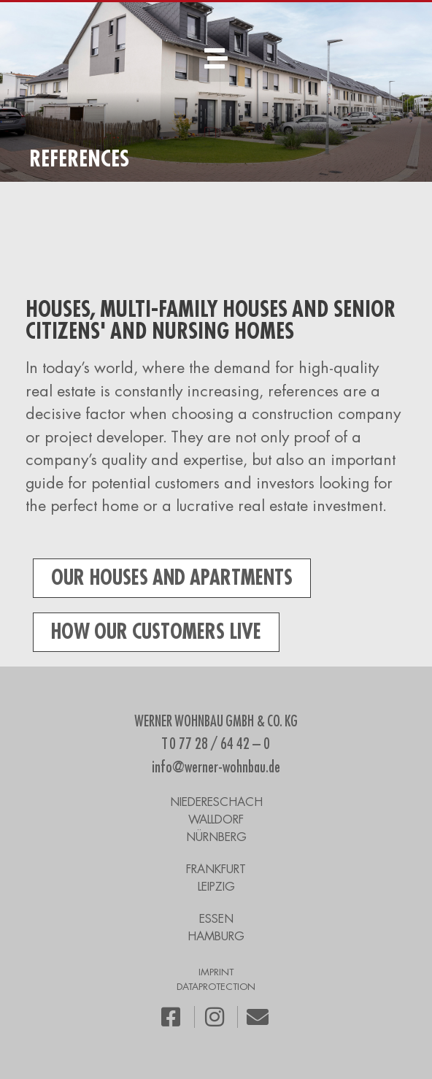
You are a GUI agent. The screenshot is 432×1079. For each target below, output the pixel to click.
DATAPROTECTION (216, 986)
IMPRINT (216, 972)
